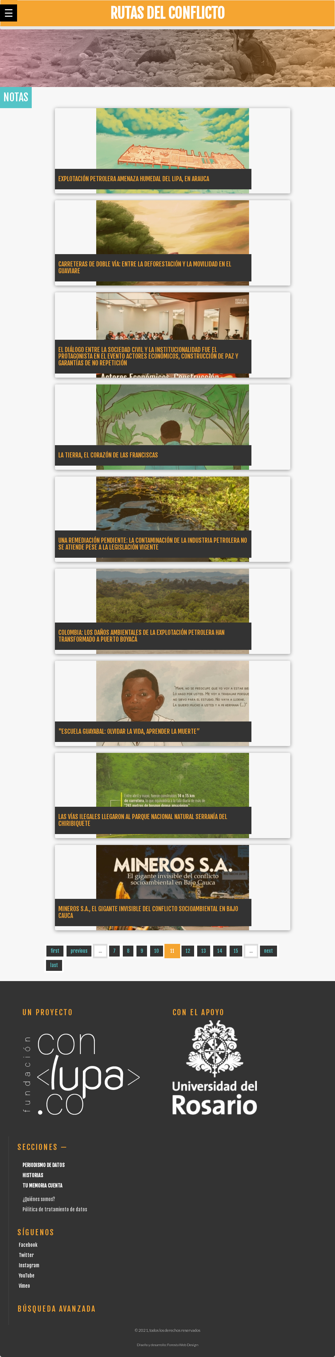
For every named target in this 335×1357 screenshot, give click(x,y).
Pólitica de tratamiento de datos (55, 1209)
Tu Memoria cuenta (42, 1185)
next (268, 951)
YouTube (26, 1276)
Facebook (28, 1245)
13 (203, 951)
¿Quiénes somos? (39, 1199)
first (54, 951)
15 (236, 951)
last (54, 965)
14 (219, 951)
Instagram (29, 1265)
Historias (33, 1175)
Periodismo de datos (43, 1165)
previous (79, 951)
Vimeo (24, 1286)
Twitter (26, 1255)
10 (156, 951)
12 (188, 951)
